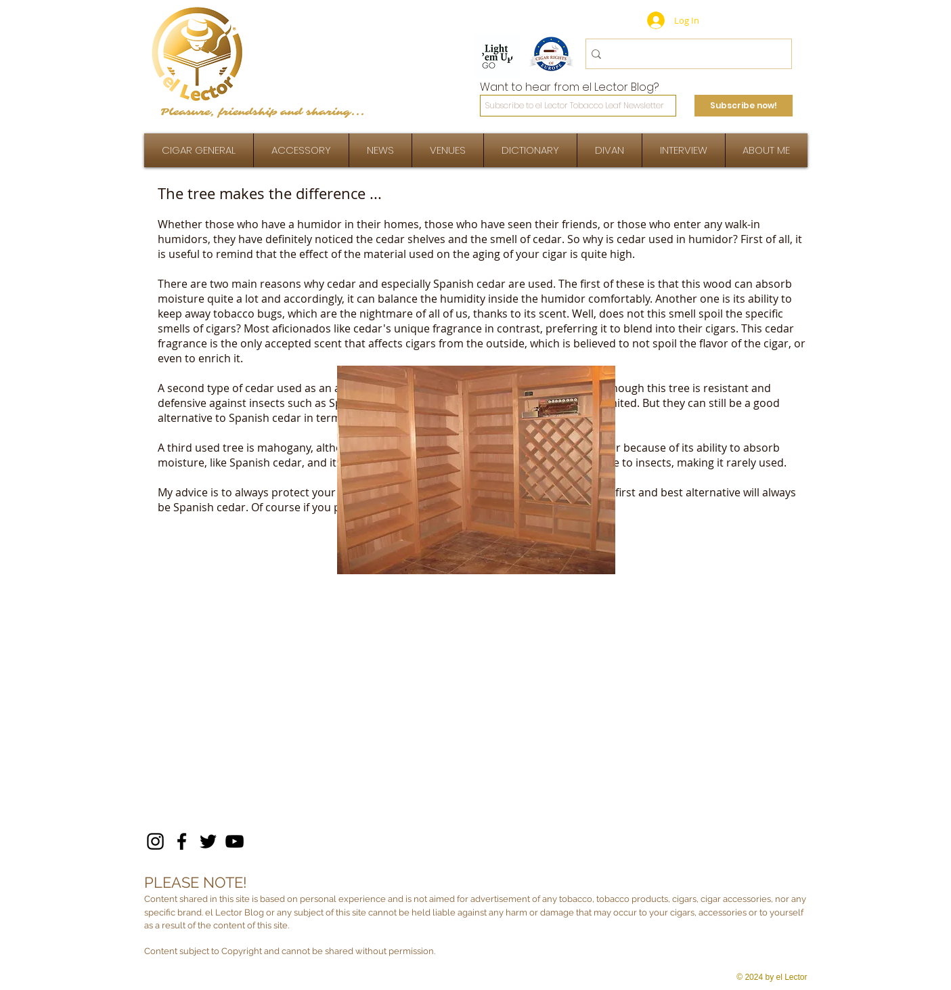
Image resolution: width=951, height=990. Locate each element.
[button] (684, 150)
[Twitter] (208, 841)
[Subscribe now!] (743, 105)
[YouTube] (234, 841)
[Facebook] (182, 841)
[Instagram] (155, 841)
